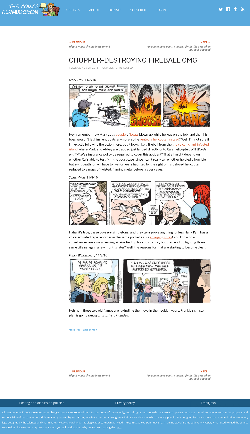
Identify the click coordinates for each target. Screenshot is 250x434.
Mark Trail (74, 329)
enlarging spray (161, 237)
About (94, 10)
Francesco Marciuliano (67, 422)
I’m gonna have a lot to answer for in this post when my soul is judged (179, 48)
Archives (73, 10)
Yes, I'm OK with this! (217, 419)
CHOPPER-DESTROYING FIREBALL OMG (133, 60)
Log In (161, 10)
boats (134, 134)
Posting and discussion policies (41, 403)
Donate (115, 10)
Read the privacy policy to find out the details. (215, 409)
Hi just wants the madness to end (89, 46)
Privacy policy (125, 403)
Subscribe (138, 10)
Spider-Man (90, 329)
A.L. (119, 427)
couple (121, 134)
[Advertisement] (140, 355)
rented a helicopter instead (159, 139)
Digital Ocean (140, 417)
